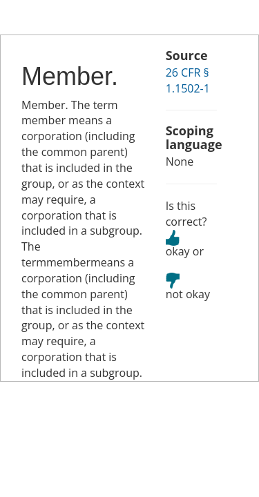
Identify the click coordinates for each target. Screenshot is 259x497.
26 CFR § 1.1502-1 (188, 80)
